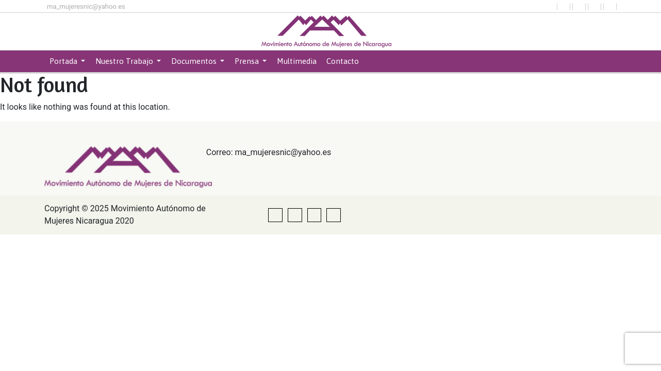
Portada (64, 61)
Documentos (195, 61)
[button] (563, 6)
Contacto (342, 61)
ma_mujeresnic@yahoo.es (86, 6)
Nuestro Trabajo (125, 61)
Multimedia (297, 61)
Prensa (248, 61)
